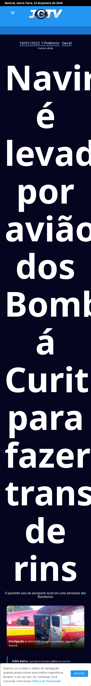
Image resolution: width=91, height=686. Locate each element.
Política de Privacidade (46, 681)
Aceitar (79, 673)
